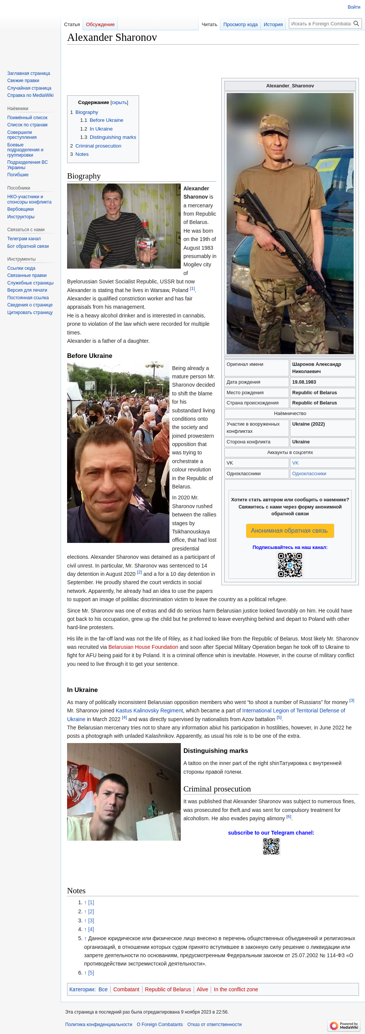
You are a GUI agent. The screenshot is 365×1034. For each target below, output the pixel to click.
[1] (192, 288)
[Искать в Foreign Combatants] (325, 23)
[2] (139, 571)
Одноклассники (309, 473)
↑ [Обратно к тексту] (85, 902)
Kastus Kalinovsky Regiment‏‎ (149, 710)
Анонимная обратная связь (289, 530)
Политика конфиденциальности (98, 1024)
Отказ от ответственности (214, 1024)
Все (103, 989)
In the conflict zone (236, 989)
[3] (351, 700)
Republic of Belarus (168, 989)
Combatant (126, 989)
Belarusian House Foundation (143, 647)
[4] (124, 717)
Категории (81, 989)
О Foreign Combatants (160, 1024)
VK (295, 463)
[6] (289, 816)
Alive (202, 989)
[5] (279, 717)
